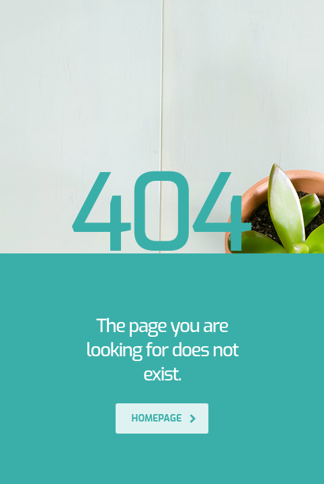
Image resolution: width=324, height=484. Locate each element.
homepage (164, 418)
